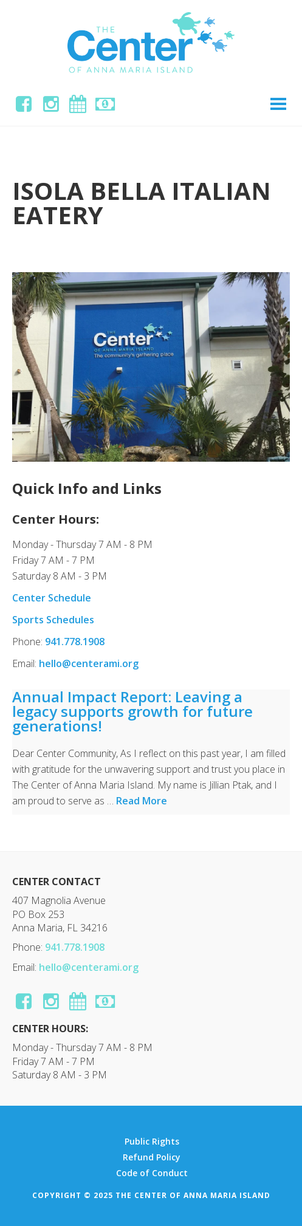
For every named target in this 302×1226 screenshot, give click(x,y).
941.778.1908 (75, 641)
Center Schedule (51, 597)
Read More (141, 800)
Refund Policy (151, 1157)
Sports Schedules (53, 619)
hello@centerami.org (89, 663)
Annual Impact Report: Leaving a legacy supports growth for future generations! (132, 711)
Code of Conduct (152, 1173)
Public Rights (152, 1141)
